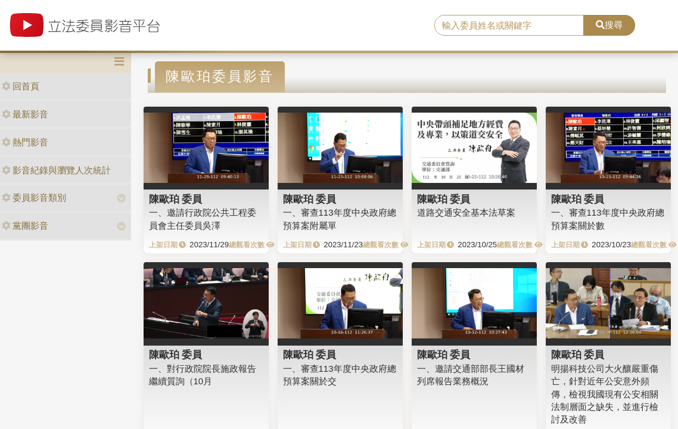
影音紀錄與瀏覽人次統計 (56, 170)
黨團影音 (25, 225)
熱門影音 (25, 142)
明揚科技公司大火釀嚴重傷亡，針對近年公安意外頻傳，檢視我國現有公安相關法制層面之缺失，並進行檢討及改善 (604, 394)
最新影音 (25, 114)
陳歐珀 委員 (176, 199)
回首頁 (20, 86)
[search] (509, 25)
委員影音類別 (34, 197)
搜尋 (609, 25)
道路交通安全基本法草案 (466, 212)
